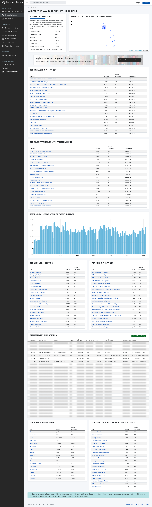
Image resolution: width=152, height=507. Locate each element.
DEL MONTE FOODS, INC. (37, 154)
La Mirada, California (98, 455)
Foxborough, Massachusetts (100, 452)
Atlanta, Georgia (96, 432)
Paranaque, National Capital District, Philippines (106, 304)
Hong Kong (33, 443)
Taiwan (32, 472)
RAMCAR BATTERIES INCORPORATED (41, 183)
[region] (12, 256)
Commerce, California (98, 443)
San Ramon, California (98, 472)
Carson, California (97, 435)
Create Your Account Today (129, 60)
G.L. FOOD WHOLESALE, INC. (38, 168)
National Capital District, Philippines (40, 304)
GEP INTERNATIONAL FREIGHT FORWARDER (43, 171)
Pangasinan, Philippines (37, 312)
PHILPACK (33, 122)
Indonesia (33, 446)
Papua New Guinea (35, 464)
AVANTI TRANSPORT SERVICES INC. (40, 93)
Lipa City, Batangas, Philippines (101, 286)
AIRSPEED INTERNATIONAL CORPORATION (43, 79)
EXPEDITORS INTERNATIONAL (39, 163)
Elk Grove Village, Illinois (99, 449)
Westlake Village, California (100, 481)
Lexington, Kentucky (98, 461)
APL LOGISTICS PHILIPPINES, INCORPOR (42, 88)
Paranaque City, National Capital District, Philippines (107, 307)
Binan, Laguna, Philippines (100, 272)
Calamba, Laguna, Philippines (100, 275)
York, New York (96, 487)
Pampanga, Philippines (37, 310)
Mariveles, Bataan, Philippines (101, 301)
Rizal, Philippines (35, 315)
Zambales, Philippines (36, 327)
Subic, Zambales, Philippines (100, 324)
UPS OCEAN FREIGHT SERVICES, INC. (41, 200)
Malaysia (32, 455)
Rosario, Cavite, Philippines (100, 318)
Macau (32, 452)
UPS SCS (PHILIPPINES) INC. (38, 128)
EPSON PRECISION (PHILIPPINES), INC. (41, 102)
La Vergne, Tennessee (98, 458)
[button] (71, 21)
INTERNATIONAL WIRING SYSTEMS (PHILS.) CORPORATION (47, 111)
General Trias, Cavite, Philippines (101, 284)
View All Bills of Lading (139, 336)
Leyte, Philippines (35, 298)
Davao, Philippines (35, 286)
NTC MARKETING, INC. (36, 177)
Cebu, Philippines (35, 284)
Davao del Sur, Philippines (37, 292)
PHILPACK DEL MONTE (37, 125)
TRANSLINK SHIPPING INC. (38, 191)
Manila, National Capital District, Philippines (105, 298)
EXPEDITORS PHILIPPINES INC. (39, 105)
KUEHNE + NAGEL (35, 174)
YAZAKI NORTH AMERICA (37, 203)
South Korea (33, 469)
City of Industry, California (99, 440)
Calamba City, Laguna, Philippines (102, 278)
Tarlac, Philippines (35, 324)
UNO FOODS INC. (35, 197)
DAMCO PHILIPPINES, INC (38, 96)
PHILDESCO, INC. (35, 180)
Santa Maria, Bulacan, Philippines (102, 321)
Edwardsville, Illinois (98, 446)
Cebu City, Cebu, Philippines (100, 281)
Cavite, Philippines (35, 281)
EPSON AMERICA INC (36, 160)
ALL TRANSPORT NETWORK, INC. (40, 82)
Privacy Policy (129, 504)
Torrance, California (97, 478)
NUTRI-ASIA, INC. (35, 114)
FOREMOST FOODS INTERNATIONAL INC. (42, 165)
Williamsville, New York (98, 484)
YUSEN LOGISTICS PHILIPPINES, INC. (41, 134)
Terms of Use (139, 504)
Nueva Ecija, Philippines (37, 307)
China (31, 438)
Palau (31, 461)
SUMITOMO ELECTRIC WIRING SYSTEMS (42, 189)
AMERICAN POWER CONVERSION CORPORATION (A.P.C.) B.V (48, 85)
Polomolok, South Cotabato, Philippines (104, 312)
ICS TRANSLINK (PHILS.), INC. (38, 108)
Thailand (32, 475)
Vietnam (32, 478)
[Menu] (27, 2)
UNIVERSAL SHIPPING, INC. (38, 194)
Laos (31, 449)
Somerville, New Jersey (98, 475)
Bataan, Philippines (35, 272)
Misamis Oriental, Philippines (38, 301)
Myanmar (33, 458)
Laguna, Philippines (36, 295)
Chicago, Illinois (96, 438)
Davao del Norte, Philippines (38, 289)
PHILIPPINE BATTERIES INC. (38, 119)
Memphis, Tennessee (98, 466)
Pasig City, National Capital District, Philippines (106, 310)
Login (138, 3)
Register (146, 3)
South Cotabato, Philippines (38, 321)
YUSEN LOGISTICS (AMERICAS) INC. (40, 206)
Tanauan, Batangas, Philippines (101, 327)
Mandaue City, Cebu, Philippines (101, 295)
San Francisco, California (99, 469)
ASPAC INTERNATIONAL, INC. (38, 90)
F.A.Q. (148, 504)
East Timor (33, 440)
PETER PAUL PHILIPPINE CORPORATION (42, 116)
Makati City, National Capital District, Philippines (106, 289)
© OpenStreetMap (137, 50)
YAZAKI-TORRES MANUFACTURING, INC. (42, 131)
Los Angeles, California (98, 464)
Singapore (33, 466)
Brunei (32, 432)
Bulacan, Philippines (36, 278)
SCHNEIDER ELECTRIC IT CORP (39, 186)
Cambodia (33, 435)
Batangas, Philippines (36, 275)
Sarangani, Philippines (36, 318)
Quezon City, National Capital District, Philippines (106, 315)
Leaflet (130, 50)
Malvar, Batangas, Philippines (100, 292)
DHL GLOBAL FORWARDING (38, 99)
